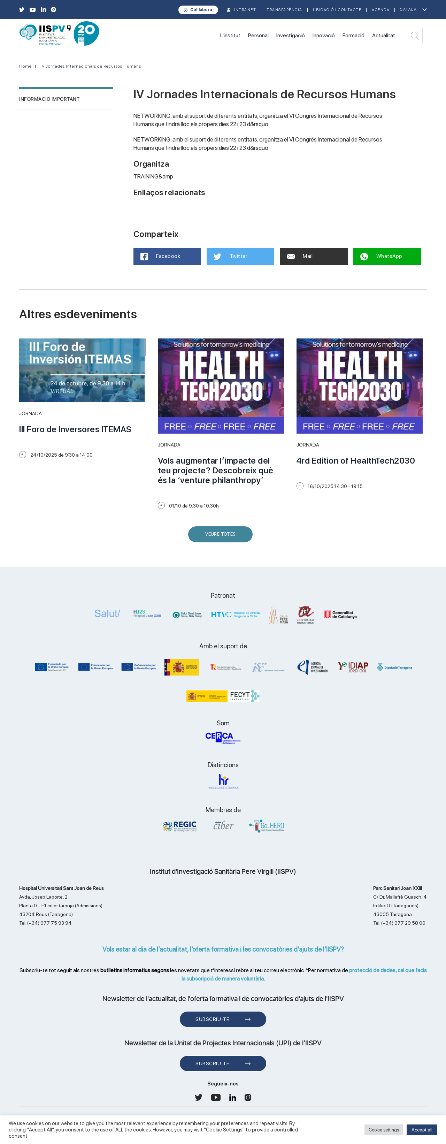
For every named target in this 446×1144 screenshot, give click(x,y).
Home (25, 66)
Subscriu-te (212, 1019)
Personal (258, 35)
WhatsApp (381, 256)
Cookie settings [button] (384, 1129)
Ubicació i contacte (337, 10)
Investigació (290, 35)
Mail (300, 256)
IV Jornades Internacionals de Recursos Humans (90, 66)
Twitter (230, 256)
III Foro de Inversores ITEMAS (75, 429)
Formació (353, 35)
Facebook (160, 256)
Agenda (381, 10)
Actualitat (383, 35)
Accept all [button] (422, 1129)
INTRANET (245, 10)
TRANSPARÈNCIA (284, 10)
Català (408, 9)
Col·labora (201, 9)
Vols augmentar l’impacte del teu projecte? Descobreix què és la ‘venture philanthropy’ (216, 470)
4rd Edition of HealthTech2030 (356, 461)
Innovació (324, 35)
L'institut (230, 35)
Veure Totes (222, 537)
